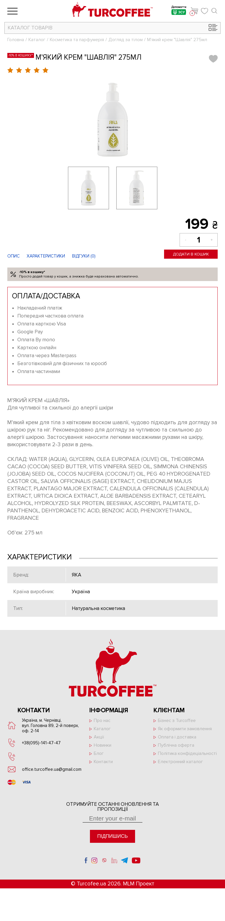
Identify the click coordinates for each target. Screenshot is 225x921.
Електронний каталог (180, 762)
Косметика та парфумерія (77, 40)
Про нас (102, 720)
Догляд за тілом (125, 40)
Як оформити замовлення (185, 729)
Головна (15, 40)
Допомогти (178, 11)
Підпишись (112, 836)
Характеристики (46, 256)
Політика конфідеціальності (187, 753)
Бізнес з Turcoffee (177, 720)
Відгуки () (84, 256)
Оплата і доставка (177, 737)
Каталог (36, 40)
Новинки (102, 745)
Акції (99, 737)
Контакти (103, 762)
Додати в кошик (191, 254)
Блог (99, 753)
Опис (13, 256)
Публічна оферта (176, 745)
